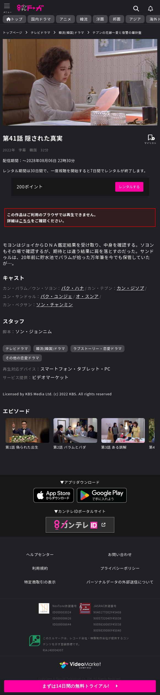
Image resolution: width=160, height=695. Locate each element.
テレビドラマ (17, 349)
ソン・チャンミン (54, 305)
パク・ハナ (72, 288)
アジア (135, 19)
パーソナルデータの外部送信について (120, 583)
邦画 (117, 19)
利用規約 (40, 569)
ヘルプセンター (40, 555)
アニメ (65, 19)
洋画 (100, 19)
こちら (25, 221)
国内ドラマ (41, 19)
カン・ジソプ (131, 288)
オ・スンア (87, 297)
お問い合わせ (120, 555)
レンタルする (129, 187)
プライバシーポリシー (120, 569)
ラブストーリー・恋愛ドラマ (97, 349)
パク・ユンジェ (56, 297)
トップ (14, 19)
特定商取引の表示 (40, 583)
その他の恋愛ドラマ (22, 358)
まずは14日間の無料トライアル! (80, 686)
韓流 (84, 19)
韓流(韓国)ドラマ (50, 349)
